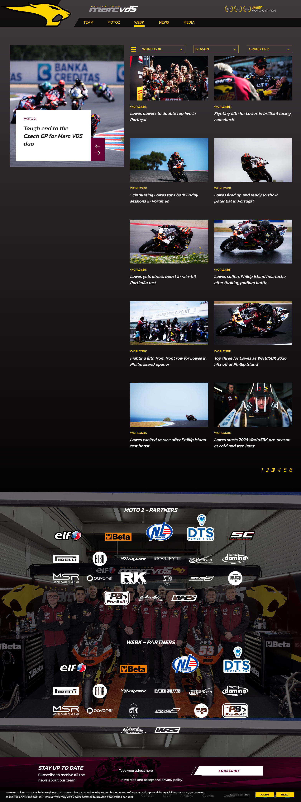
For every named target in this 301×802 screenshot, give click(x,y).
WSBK (139, 22)
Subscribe (229, 770)
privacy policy (171, 780)
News (164, 22)
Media (189, 22)
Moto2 (114, 22)
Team (88, 22)
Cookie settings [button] (240, 794)
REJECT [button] (285, 794)
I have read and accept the (151, 780)
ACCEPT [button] (264, 794)
